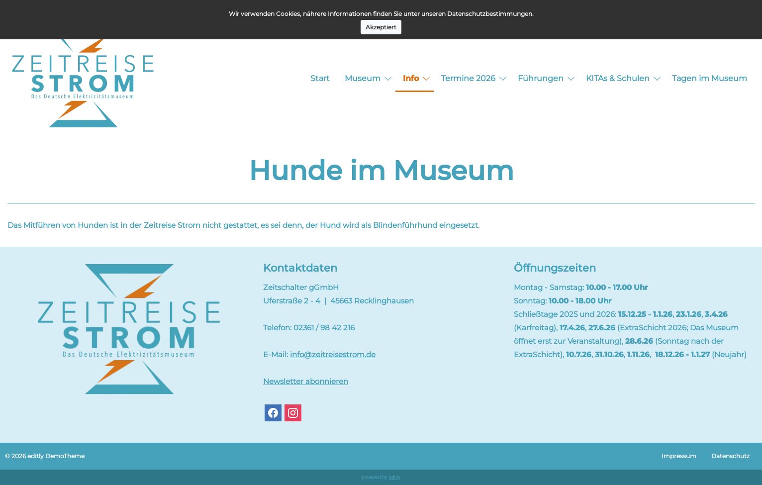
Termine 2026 (468, 78)
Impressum (679, 456)
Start (320, 78)
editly (394, 477)
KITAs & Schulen (618, 78)
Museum (363, 78)
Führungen (541, 78)
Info (411, 78)
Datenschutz (730, 456)
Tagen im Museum (709, 78)
